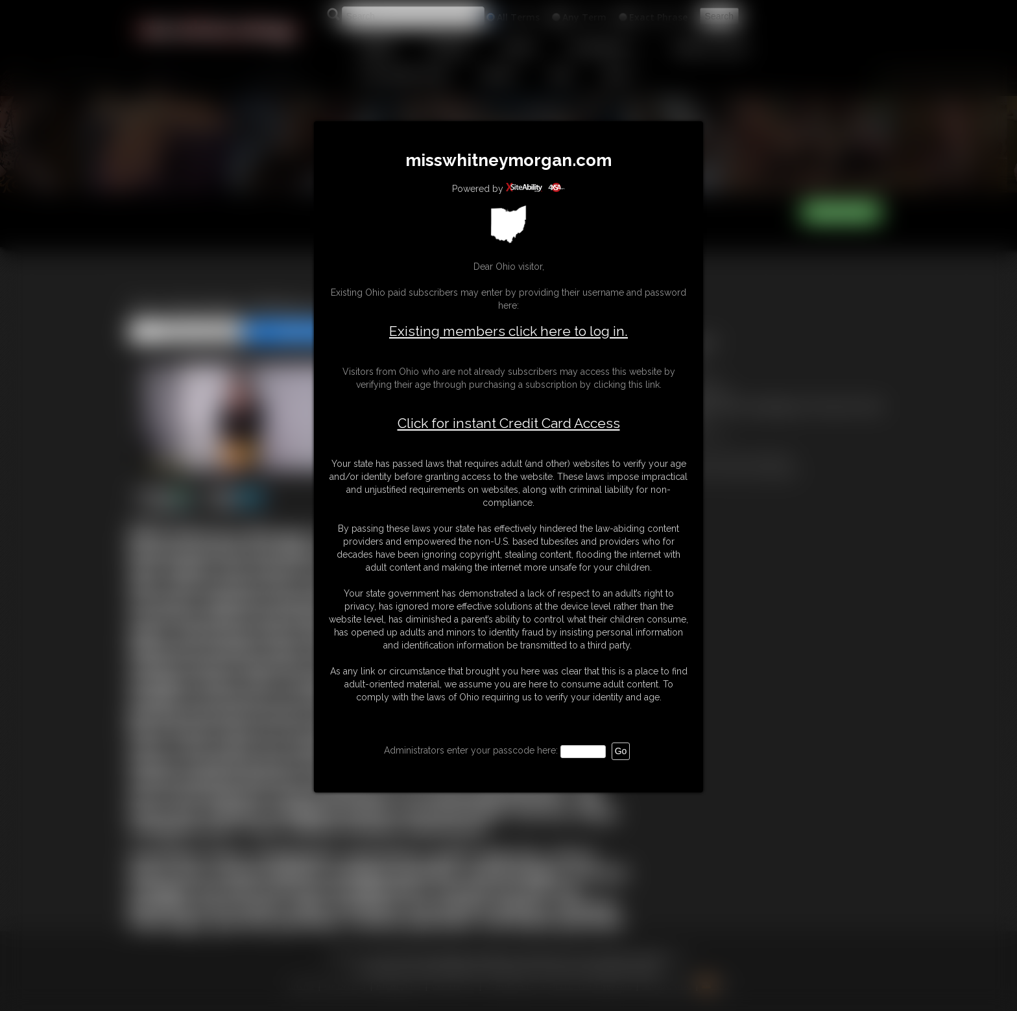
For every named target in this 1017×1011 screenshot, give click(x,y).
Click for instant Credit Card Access (509, 423)
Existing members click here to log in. (508, 331)
